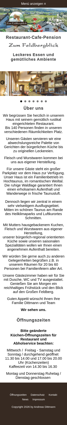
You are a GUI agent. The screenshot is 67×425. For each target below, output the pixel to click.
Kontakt (53, 394)
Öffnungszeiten (18, 394)
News (25, 399)
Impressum (39, 399)
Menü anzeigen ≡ (33, 4)
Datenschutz (38, 394)
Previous (2, 82)
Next (64, 82)
